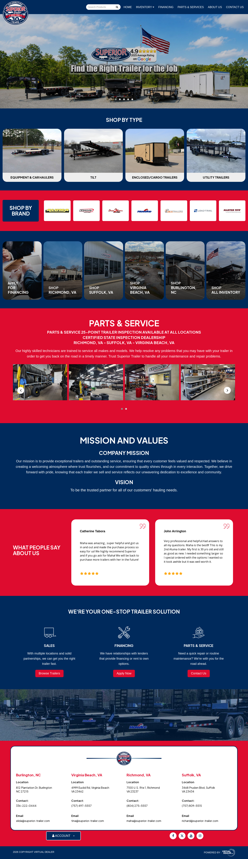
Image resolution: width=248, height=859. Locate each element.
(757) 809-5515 (192, 805)
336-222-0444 (26, 805)
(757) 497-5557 (81, 805)
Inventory (145, 7)
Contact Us (235, 7)
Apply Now (124, 673)
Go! (116, 7)
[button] (116, 99)
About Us (215, 7)
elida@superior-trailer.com (33, 821)
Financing (165, 7)
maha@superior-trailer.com (144, 821)
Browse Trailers (49, 673)
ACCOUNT (63, 836)
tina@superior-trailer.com (87, 821)
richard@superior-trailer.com (200, 821)
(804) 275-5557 (137, 805)
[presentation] (20, 390)
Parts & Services (191, 7)
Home (128, 7)
